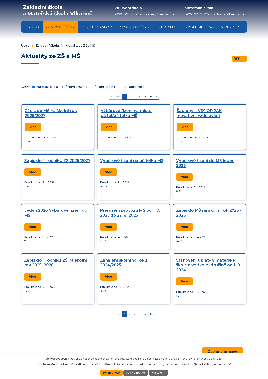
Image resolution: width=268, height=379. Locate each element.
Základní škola (61, 27)
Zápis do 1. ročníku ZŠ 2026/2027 (57, 160)
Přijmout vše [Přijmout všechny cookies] (111, 372)
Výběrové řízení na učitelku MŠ (131, 160)
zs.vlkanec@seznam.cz (157, 14)
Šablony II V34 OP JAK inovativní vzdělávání (199, 113)
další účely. (217, 358)
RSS (239, 58)
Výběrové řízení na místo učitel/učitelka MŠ (126, 113)
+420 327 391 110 (126, 14)
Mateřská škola (97, 27)
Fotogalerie (167, 27)
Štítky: (25, 86)
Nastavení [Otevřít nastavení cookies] (158, 372)
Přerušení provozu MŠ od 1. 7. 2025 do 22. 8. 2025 (130, 212)
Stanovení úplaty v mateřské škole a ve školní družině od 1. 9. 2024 (208, 263)
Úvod (34, 27)
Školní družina (134, 27)
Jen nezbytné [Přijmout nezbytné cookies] (135, 372)
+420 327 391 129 (196, 14)
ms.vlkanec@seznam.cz (228, 14)
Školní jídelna (200, 27)
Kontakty (230, 27)
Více (32, 127)
